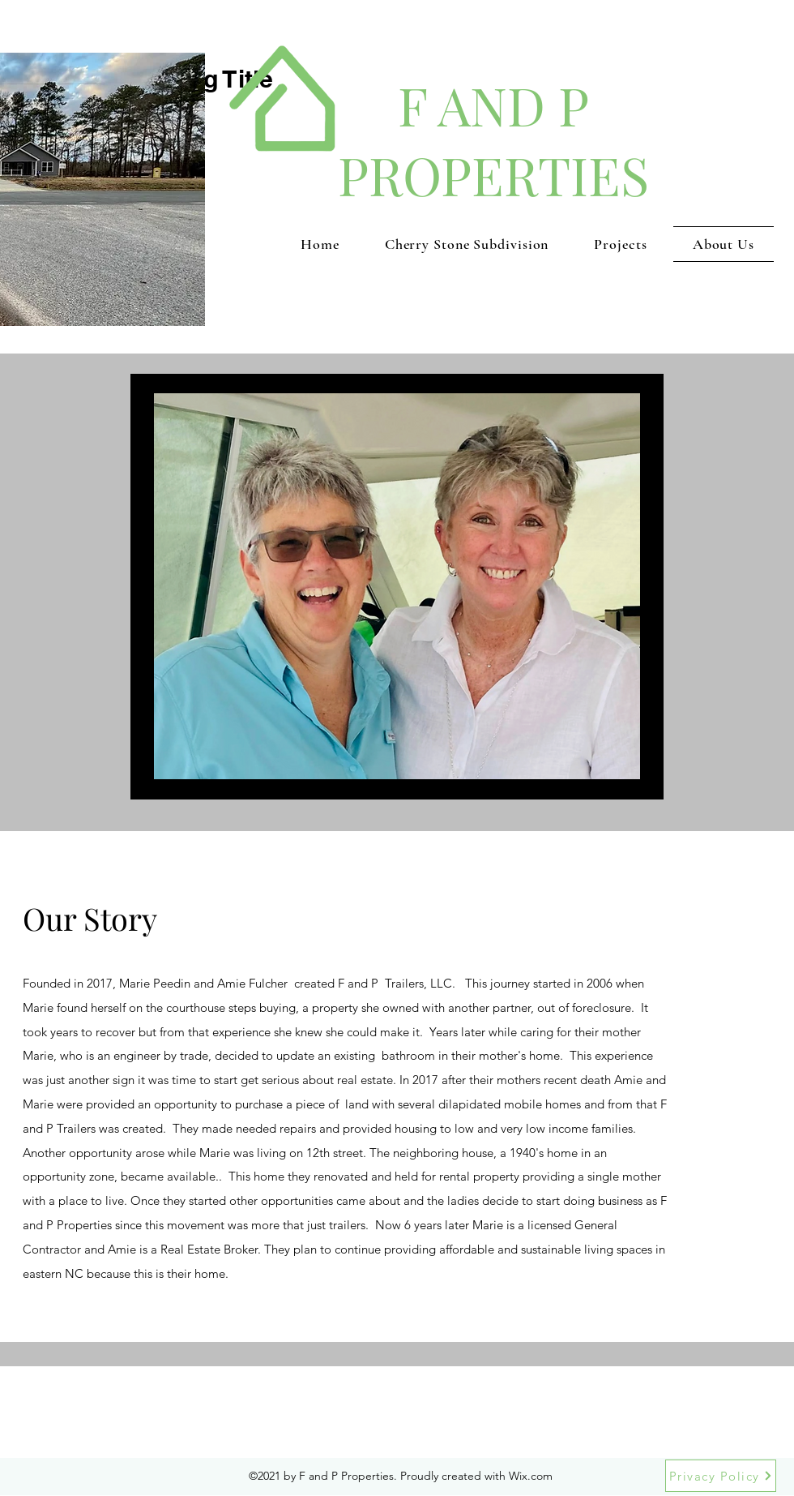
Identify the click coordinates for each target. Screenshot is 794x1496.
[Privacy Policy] (720, 1476)
